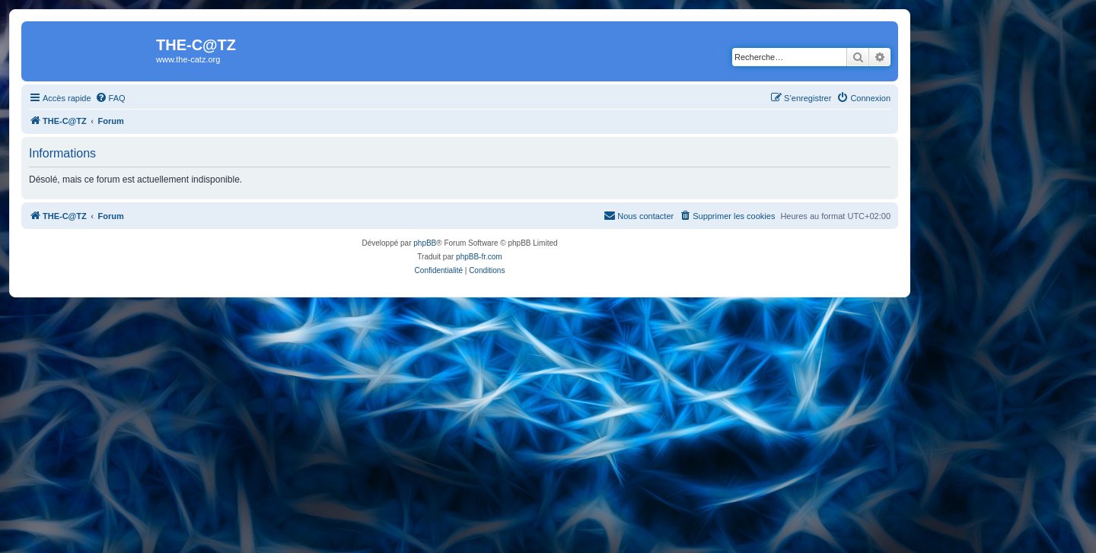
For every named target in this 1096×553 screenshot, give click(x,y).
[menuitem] (110, 98)
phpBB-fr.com (479, 257)
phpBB (424, 243)
